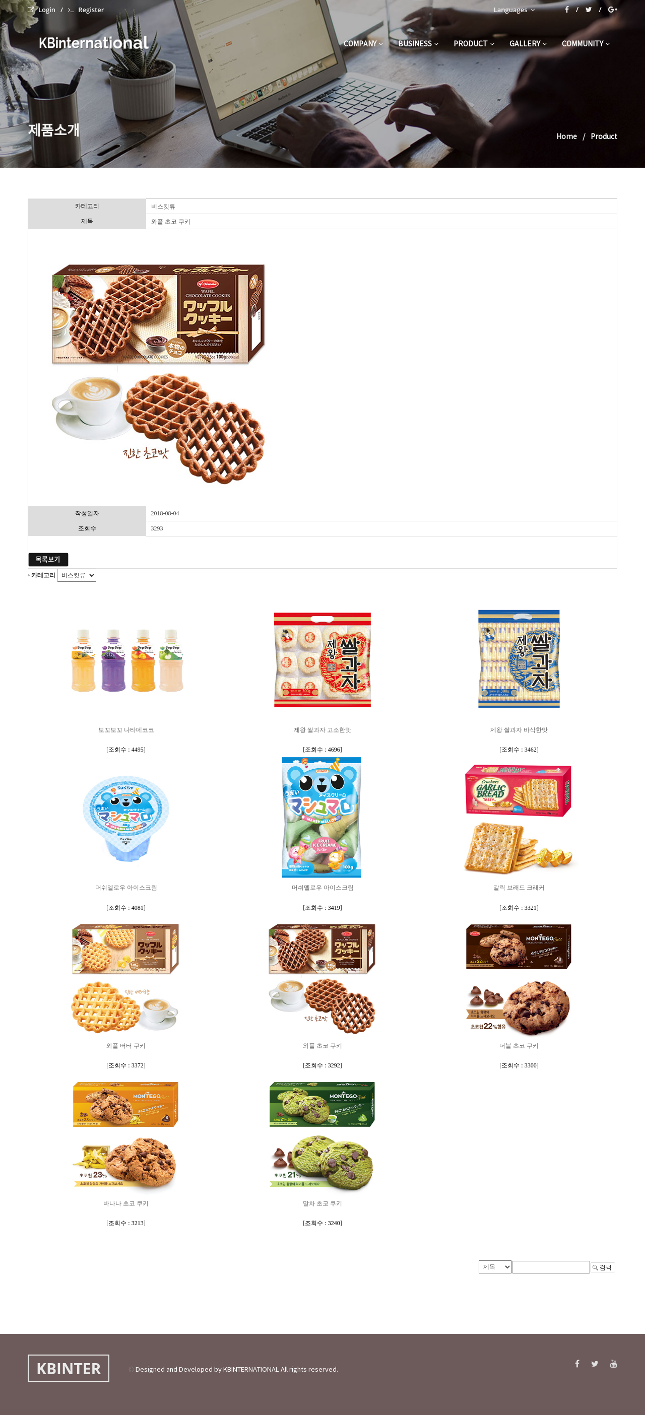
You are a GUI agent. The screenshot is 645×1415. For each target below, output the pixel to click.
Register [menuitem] (86, 9)
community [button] (586, 44)
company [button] (363, 44)
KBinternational (92, 42)
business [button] (418, 44)
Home (566, 137)
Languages (514, 9)
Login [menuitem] (41, 9)
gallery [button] (528, 44)
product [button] (474, 44)
